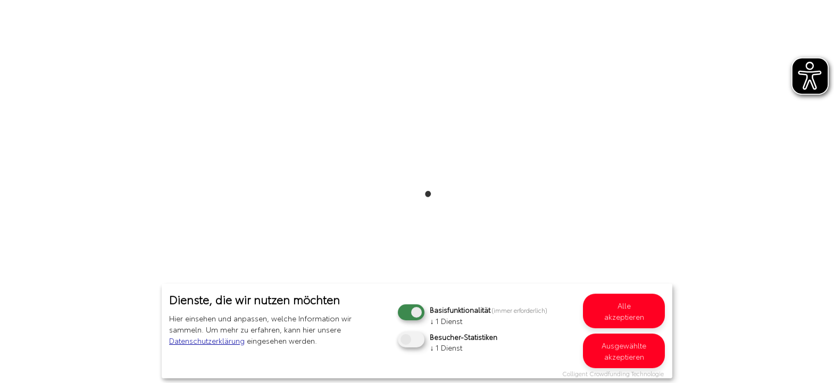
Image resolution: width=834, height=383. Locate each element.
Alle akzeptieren (624, 311)
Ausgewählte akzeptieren (624, 351)
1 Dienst (446, 320)
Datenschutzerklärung (207, 340)
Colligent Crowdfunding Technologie (613, 373)
